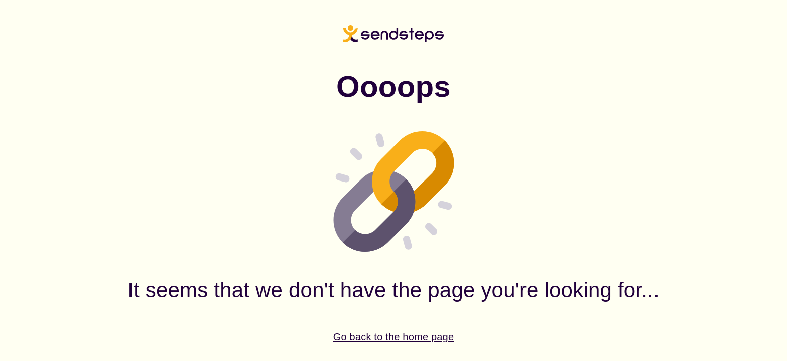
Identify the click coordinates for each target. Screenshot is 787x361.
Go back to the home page (393, 336)
